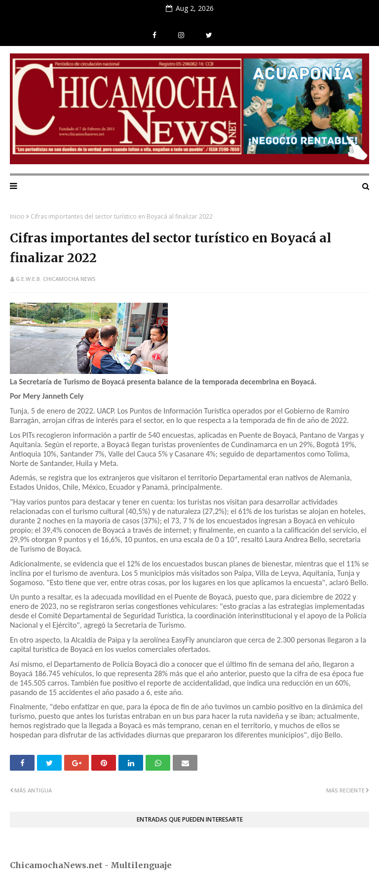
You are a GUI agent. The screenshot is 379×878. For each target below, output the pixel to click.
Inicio (17, 216)
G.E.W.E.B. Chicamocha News (56, 278)
